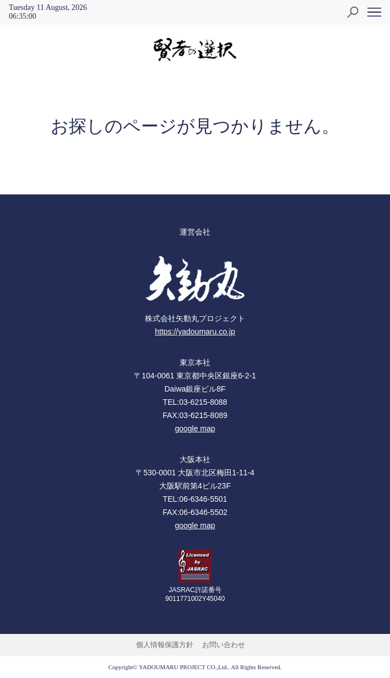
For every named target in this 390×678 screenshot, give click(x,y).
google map (195, 428)
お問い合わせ (223, 645)
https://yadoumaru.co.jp (195, 331)
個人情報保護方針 (164, 645)
